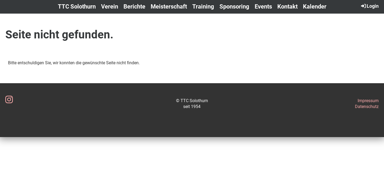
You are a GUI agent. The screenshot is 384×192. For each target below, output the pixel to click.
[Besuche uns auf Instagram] (9, 100)
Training (203, 6)
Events (263, 6)
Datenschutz (367, 106)
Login (369, 6)
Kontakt (287, 6)
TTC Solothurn (77, 6)
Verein (109, 6)
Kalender (314, 6)
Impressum (368, 100)
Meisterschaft (169, 6)
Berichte (134, 6)
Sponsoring (234, 6)
